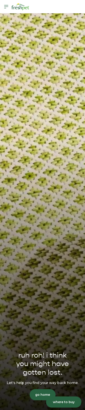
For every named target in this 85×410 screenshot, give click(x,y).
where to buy (64, 402)
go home (42, 395)
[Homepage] (20, 6)
